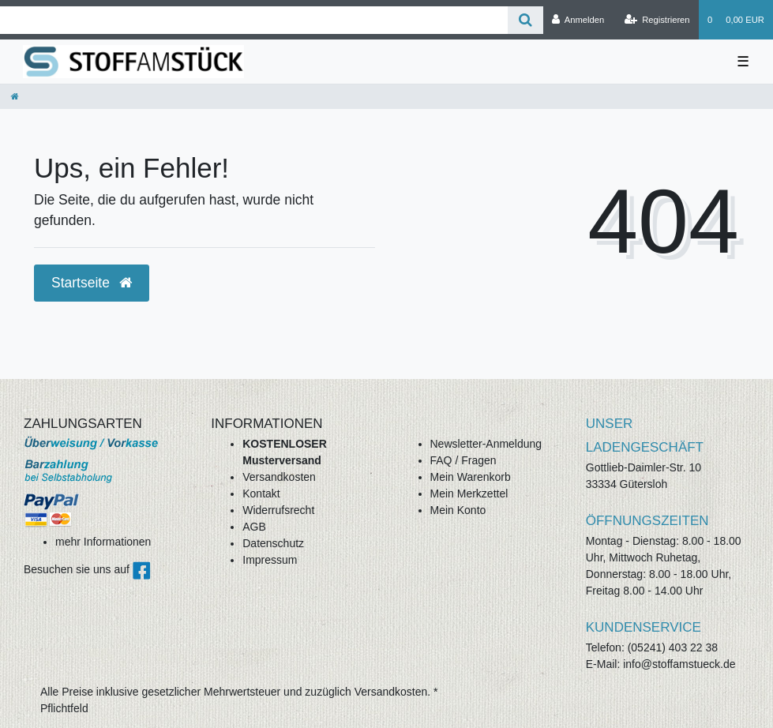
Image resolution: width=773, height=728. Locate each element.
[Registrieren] (656, 19)
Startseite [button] (91, 283)
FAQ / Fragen (463, 460)
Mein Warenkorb (470, 477)
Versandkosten (279, 477)
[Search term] (254, 20)
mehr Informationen (103, 541)
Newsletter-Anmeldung (486, 443)
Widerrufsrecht (278, 510)
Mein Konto (458, 510)
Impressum (269, 560)
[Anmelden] (578, 19)
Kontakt (261, 493)
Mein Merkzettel (469, 493)
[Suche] (525, 20)
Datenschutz (273, 543)
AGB (254, 526)
